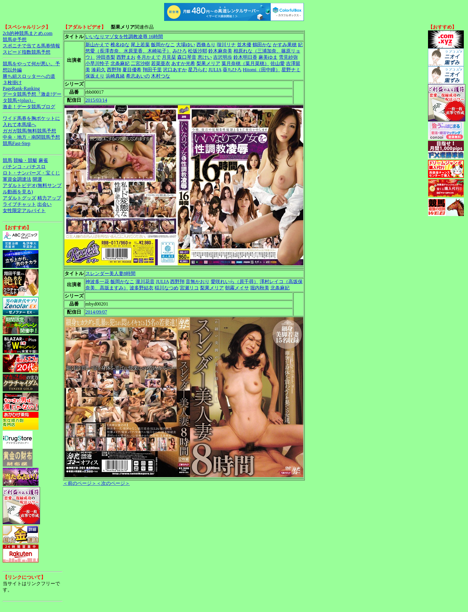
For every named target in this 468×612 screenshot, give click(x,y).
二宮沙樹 (140, 63)
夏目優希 (131, 69)
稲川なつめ (166, 287)
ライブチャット (19, 204)
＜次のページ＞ (113, 483)
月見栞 (169, 57)
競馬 (7, 160)
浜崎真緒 (115, 75)
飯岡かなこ (163, 44)
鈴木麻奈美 (220, 50)
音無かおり (198, 281)
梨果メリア (208, 63)
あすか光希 (183, 63)
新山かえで (97, 44)
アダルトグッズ (19, 198)
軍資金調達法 (17, 179)
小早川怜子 (97, 63)
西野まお (126, 57)
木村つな (160, 75)
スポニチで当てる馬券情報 (31, 45)
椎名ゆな (120, 44)
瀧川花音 (145, 281)
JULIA (214, 69)
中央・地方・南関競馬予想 (31, 137)
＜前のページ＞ (79, 483)
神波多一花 (97, 281)
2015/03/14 (96, 100)
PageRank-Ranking (21, 88)
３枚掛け (12, 82)
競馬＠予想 (15, 39)
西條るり (205, 44)
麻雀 (43, 160)
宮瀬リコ (189, 287)
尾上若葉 (140, 44)
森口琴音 (186, 57)
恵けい (205, 57)
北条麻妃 (120, 63)
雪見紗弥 (288, 57)
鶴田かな (262, 44)
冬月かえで (149, 57)
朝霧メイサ (237, 287)
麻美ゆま (268, 57)
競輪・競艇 (25, 160)
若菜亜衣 (160, 63)
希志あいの (138, 75)
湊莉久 (98, 69)
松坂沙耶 (197, 50)
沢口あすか (175, 69)
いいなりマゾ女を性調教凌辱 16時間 (124, 36)
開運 (37, 179)
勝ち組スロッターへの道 (29, 76)
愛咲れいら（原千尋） (234, 281)
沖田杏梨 (105, 57)
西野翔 (114, 69)
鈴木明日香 (245, 57)
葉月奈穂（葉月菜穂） (245, 63)
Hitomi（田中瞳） (261, 69)
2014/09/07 (96, 312)
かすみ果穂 (285, 44)
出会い (44, 204)
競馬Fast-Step (16, 143)
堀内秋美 (259, 287)
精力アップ (49, 198)
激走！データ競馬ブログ (29, 106)
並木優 (244, 44)
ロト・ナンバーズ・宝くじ (31, 172)
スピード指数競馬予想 (26, 52)
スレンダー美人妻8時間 (110, 273)
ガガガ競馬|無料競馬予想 (29, 130)
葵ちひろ (232, 69)
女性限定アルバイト (24, 210)
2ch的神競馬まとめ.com (28, 33)
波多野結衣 (141, 287)
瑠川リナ (226, 44)
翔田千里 (152, 69)
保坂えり (94, 75)
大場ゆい (185, 44)
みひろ (180, 50)
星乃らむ (197, 69)
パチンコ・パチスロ (24, 166)
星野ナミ (291, 69)
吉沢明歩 (222, 57)
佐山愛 (277, 63)
